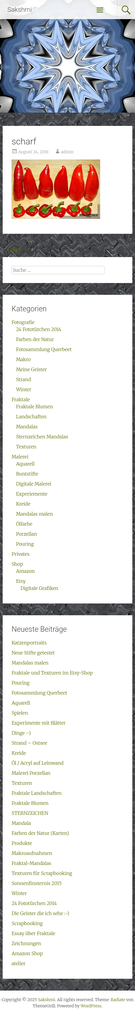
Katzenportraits (29, 643)
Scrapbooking (27, 923)
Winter (23, 389)
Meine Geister (31, 369)
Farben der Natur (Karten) (40, 833)
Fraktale (21, 399)
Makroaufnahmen (32, 853)
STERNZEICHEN (30, 813)
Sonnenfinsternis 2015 (37, 883)
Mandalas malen (34, 514)
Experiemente (31, 494)
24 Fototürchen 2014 (38, 329)
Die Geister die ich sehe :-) (40, 913)
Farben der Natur (35, 339)
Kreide (23, 504)
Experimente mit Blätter (39, 723)
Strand (23, 379)
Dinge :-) (14, 249)
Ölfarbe (24, 524)
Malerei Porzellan (31, 773)
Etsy (21, 581)
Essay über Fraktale (33, 933)
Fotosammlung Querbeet (43, 349)
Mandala (21, 823)
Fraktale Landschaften (36, 793)
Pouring (25, 544)
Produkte (22, 843)
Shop (17, 564)
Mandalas (27, 427)
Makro (23, 359)
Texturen (26, 447)
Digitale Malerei (33, 484)
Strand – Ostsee (29, 743)
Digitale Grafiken (39, 588)
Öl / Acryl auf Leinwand (38, 763)
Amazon (25, 571)
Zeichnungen (26, 943)
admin (67, 151)
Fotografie (23, 322)
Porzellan (26, 534)
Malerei (20, 457)
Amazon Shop (27, 953)
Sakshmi (19, 9)
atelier (18, 963)
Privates (21, 554)
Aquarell (25, 464)
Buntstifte (27, 474)
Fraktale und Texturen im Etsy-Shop (52, 673)
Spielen (20, 713)
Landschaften (31, 417)
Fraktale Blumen (34, 406)
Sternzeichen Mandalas (42, 437)
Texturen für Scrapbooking (42, 873)
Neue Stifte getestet (33, 653)
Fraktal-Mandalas (31, 863)
